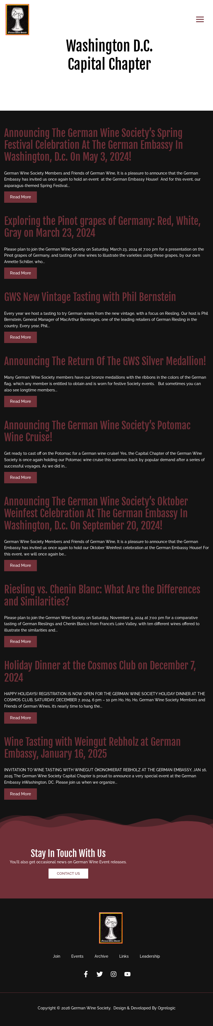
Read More (20, 196)
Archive (101, 956)
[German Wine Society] (17, 19)
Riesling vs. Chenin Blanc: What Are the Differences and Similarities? (102, 595)
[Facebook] (86, 974)
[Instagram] (113, 974)
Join (56, 956)
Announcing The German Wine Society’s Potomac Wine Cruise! (97, 431)
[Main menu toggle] (200, 19)
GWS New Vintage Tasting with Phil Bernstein (90, 297)
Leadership (150, 956)
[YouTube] (127, 974)
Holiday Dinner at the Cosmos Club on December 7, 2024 (100, 671)
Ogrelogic (167, 1008)
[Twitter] (100, 974)
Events (77, 956)
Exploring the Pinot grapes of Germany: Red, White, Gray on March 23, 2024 (102, 227)
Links (124, 956)
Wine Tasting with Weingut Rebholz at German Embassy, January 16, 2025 (92, 748)
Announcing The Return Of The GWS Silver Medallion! (105, 361)
